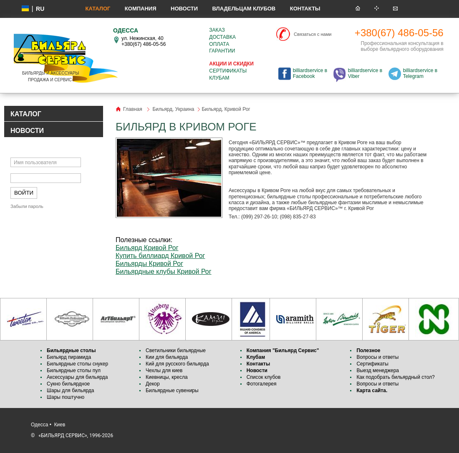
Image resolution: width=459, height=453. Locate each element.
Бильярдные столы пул (74, 370)
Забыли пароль (26, 206)
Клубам (219, 78)
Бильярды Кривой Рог (149, 263)
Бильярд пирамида (69, 357)
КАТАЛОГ (25, 114)
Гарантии (222, 51)
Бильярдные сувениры (172, 390)
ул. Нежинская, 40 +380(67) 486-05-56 (143, 41)
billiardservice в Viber (365, 73)
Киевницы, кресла (167, 377)
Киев (60, 425)
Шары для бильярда (70, 390)
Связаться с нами (312, 34)
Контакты (305, 8)
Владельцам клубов (243, 8)
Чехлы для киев (164, 370)
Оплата (219, 44)
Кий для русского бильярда (177, 364)
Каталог (97, 8)
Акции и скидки (231, 64)
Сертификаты (228, 71)
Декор (153, 384)
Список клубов (264, 377)
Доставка (222, 37)
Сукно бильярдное (68, 384)
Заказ (216, 30)
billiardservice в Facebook (310, 73)
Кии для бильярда (167, 357)
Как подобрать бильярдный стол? (395, 377)
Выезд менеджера (377, 370)
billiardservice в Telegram (420, 73)
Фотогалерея (262, 384)
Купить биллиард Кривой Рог (160, 255)
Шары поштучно (65, 397)
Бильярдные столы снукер (77, 364)
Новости (184, 8)
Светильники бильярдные (176, 350)
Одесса (39, 425)
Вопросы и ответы (377, 357)
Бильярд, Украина (173, 109)
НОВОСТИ (27, 130)
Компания (140, 8)
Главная (132, 109)
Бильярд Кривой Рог (147, 247)
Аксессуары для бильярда (77, 377)
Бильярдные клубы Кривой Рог (164, 271)
